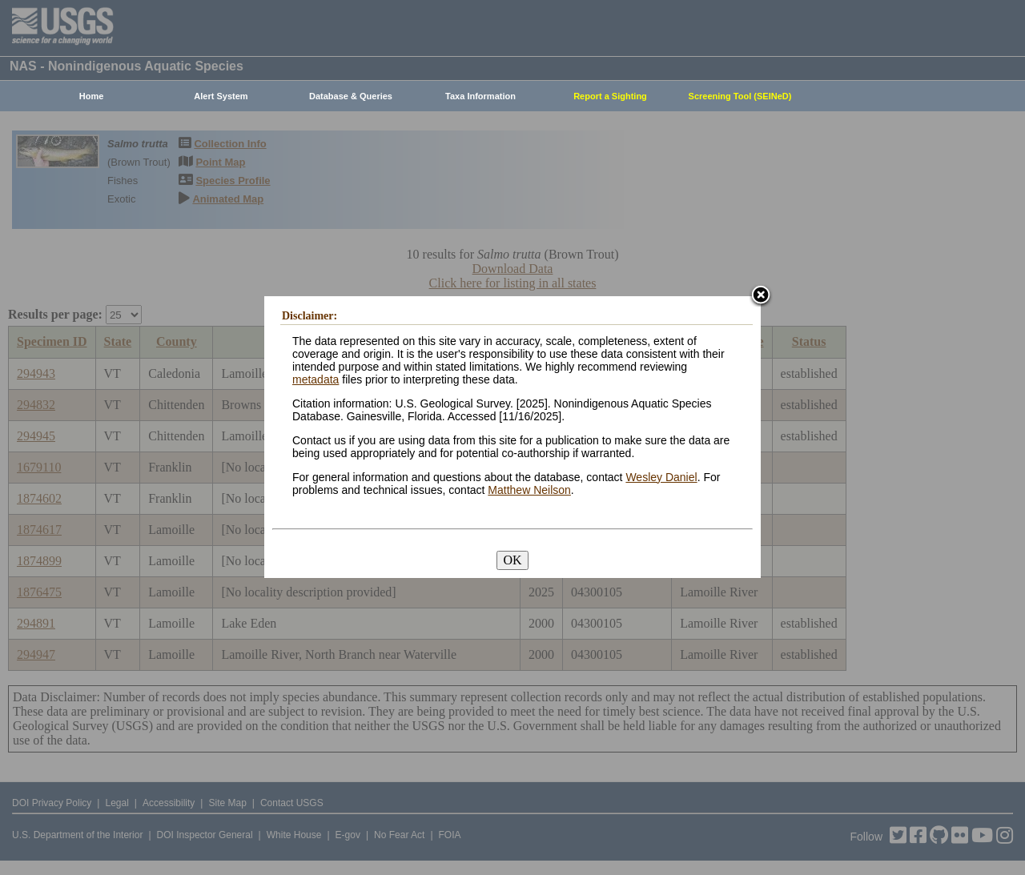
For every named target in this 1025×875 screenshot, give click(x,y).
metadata (315, 379)
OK (512, 560)
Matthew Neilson (529, 490)
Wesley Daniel (661, 477)
